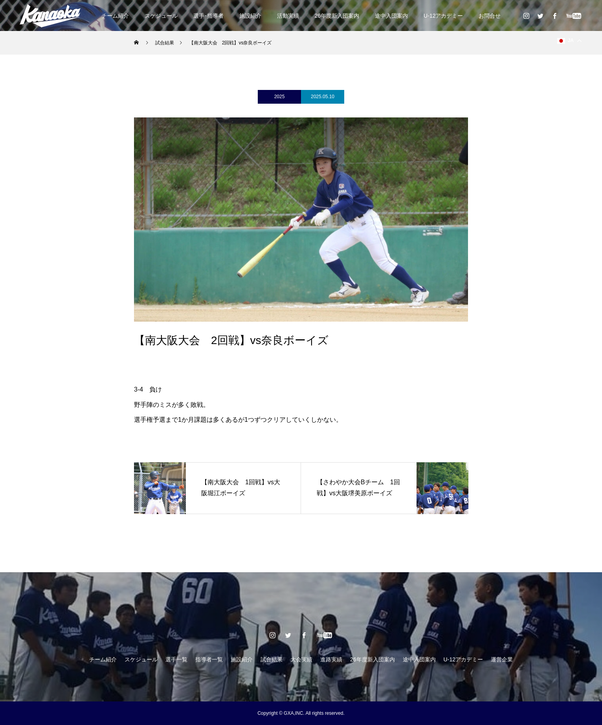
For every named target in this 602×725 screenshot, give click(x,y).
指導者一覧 (209, 659)
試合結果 (272, 659)
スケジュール (161, 16)
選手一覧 (176, 659)
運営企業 (502, 659)
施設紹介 (250, 16)
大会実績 (301, 659)
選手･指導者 (208, 16)
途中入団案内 (391, 16)
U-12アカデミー (443, 16)
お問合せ (490, 16)
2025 (279, 96)
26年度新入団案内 (337, 16)
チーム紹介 (115, 16)
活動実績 (288, 16)
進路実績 (331, 659)
